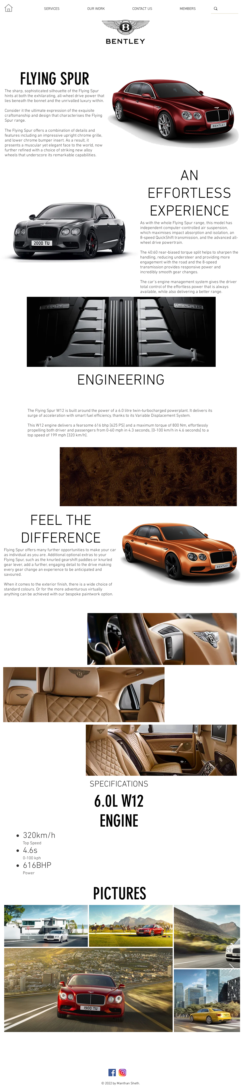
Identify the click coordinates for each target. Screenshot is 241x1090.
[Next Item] (231, 968)
